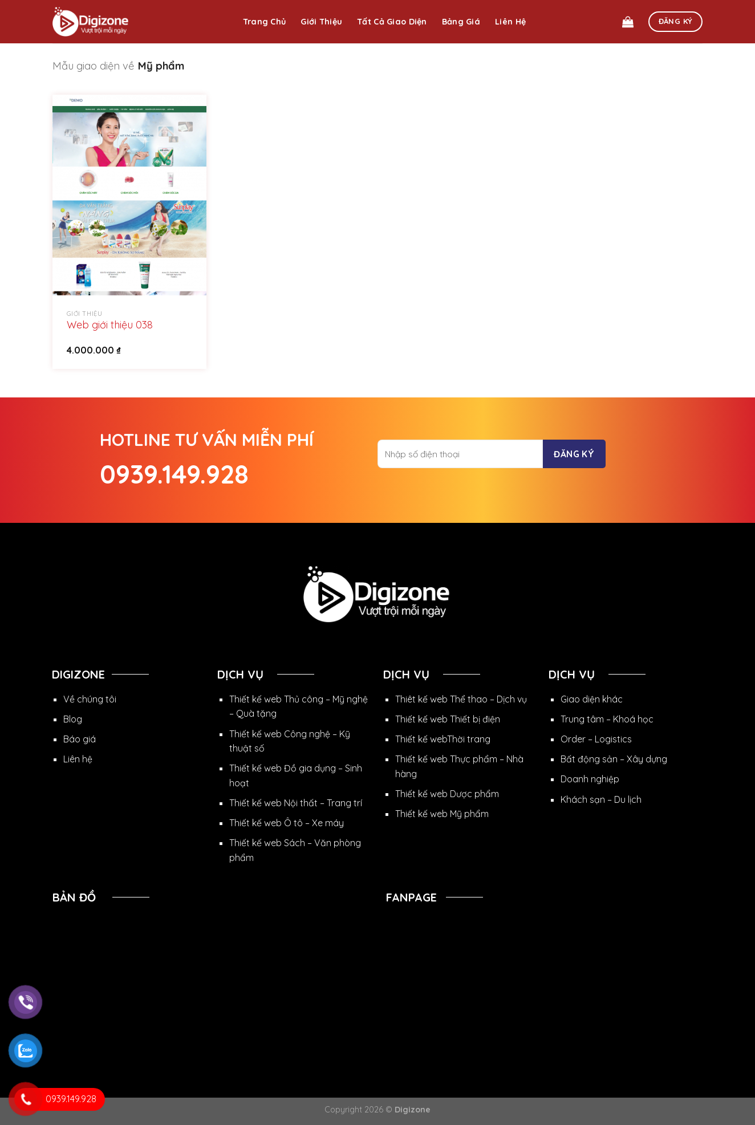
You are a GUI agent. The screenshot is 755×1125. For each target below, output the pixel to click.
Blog (72, 719)
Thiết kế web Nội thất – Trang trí (295, 803)
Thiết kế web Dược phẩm (447, 793)
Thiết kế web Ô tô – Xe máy (286, 822)
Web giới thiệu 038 (110, 324)
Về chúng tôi (89, 699)
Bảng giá (461, 22)
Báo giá (79, 739)
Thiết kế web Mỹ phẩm (442, 813)
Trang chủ (264, 22)
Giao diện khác (592, 699)
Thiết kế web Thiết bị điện (447, 719)
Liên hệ (510, 22)
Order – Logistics (596, 739)
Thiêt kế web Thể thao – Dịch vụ (461, 699)
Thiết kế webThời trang (442, 739)
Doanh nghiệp (590, 779)
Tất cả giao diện (392, 22)
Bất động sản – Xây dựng (614, 759)
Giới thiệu (321, 22)
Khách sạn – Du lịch (601, 799)
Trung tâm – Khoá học (607, 719)
